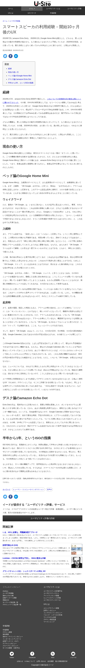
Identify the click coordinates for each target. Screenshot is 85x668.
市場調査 (53, 13)
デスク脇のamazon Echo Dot (19, 79)
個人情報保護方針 (61, 661)
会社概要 (50, 661)
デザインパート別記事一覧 (12, 604)
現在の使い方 (13, 72)
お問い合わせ (41, 661)
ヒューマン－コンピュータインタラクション (28, 489)
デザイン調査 (7, 632)
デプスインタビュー (10, 643)
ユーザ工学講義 (8, 593)
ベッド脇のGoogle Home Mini (20, 76)
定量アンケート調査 (10, 598)
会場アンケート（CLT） (11, 641)
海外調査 (6, 634)
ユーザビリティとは (53, 8)
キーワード (6, 489)
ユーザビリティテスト (51, 593)
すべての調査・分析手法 (11, 648)
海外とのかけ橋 (8, 595)
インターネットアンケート (12, 639)
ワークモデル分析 (50, 617)
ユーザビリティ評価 (74, 8)
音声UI (49, 489)
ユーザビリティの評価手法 (53, 591)
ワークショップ (49, 622)
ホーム (10, 8)
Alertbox (5, 591)
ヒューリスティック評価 (52, 598)
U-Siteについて (30, 661)
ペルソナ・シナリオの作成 (53, 615)
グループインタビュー (10, 646)
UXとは (10, 13)
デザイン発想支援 (50, 619)
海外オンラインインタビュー (13, 636)
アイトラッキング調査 (51, 595)
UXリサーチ (32, 13)
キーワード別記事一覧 (10, 602)
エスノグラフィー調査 (51, 608)
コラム (32, 8)
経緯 (10, 69)
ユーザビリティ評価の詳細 (42, 518)
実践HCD (6, 600)
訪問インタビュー (50, 610)
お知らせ (20, 661)
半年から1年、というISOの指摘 (20, 83)
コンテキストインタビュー (53, 613)
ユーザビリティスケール (52, 600)
